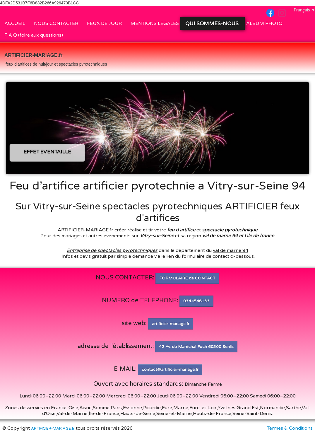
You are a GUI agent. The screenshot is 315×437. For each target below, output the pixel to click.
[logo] (56, 58)
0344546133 (196, 300)
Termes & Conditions (290, 428)
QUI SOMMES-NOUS (212, 23)
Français (304, 10)
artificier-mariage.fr (170, 323)
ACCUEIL (14, 23)
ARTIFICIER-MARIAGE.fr (53, 428)
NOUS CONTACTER (56, 23)
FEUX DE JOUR (104, 23)
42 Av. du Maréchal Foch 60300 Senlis (196, 346)
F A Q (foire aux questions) (33, 35)
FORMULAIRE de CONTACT (187, 278)
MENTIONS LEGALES (155, 23)
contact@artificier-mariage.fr (170, 369)
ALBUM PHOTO (264, 23)
